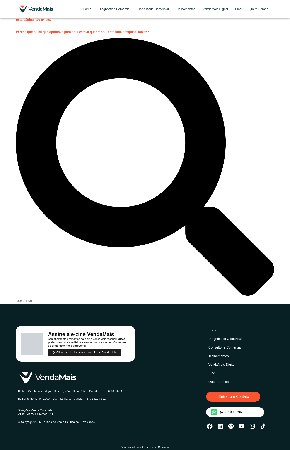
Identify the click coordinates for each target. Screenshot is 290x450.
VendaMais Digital (215, 9)
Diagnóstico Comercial (114, 9)
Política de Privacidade (80, 422)
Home (87, 9)
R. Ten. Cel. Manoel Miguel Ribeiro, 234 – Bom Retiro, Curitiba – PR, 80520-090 (70, 391)
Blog (238, 9)
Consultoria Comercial (153, 9)
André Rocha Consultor (156, 447)
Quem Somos (258, 9)
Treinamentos (185, 9)
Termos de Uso (52, 422)
